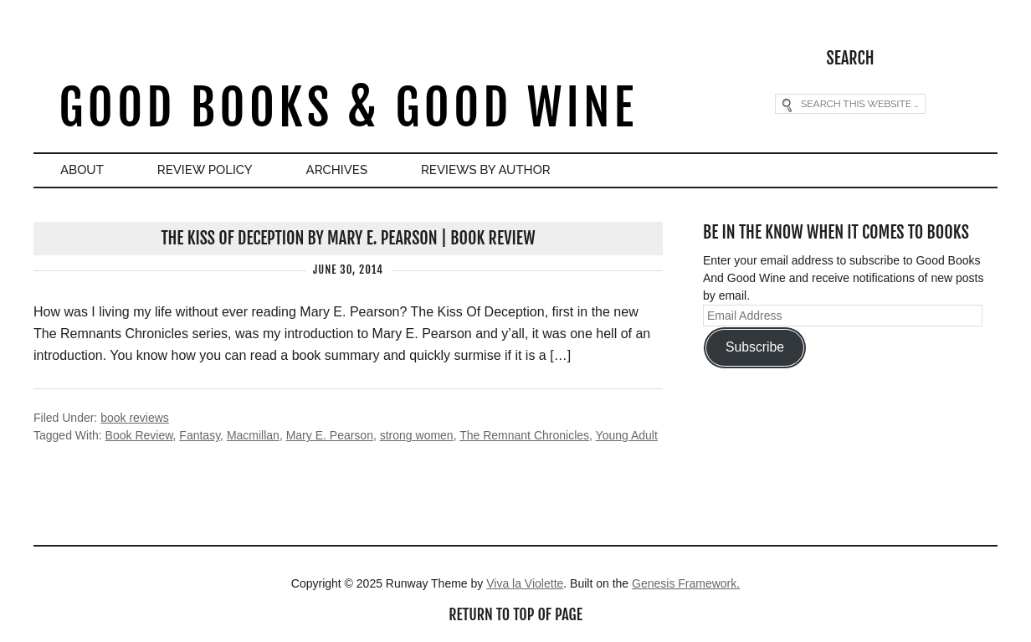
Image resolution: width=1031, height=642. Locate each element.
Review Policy (205, 169)
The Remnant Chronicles (524, 435)
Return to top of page (515, 614)
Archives (336, 169)
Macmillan (253, 435)
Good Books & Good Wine (348, 107)
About (82, 169)
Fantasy (199, 435)
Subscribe (755, 347)
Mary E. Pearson (329, 435)
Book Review (139, 435)
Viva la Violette (524, 583)
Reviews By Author (486, 169)
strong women (417, 435)
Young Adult (627, 435)
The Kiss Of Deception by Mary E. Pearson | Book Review (348, 238)
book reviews (134, 417)
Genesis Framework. (686, 583)
